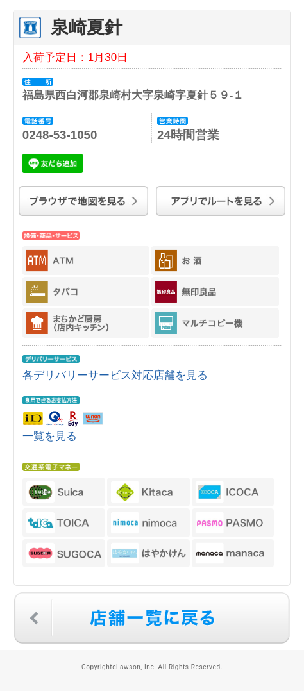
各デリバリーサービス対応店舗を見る (115, 375)
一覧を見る (49, 436)
